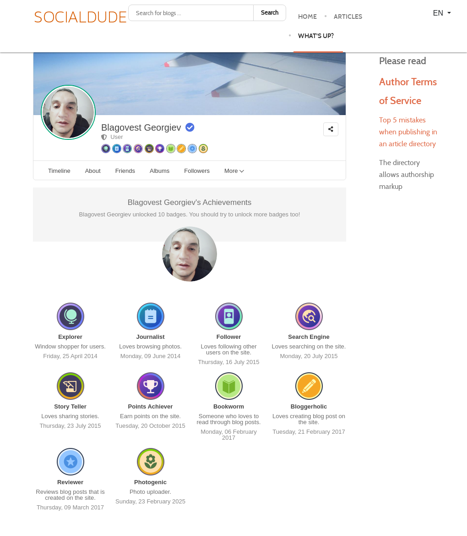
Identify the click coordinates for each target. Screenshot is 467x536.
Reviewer (70, 482)
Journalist (150, 336)
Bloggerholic (309, 406)
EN (439, 13)
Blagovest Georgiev (141, 127)
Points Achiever (150, 406)
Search (269, 13)
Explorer (70, 336)
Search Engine (308, 336)
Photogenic (150, 482)
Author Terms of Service (401, 100)
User (112, 136)
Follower (229, 336)
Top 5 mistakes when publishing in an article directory (408, 150)
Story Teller (70, 406)
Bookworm (228, 406)
